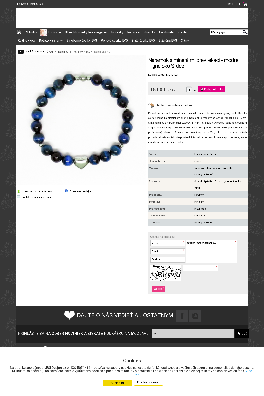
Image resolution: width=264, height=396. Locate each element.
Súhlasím (117, 383)
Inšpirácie (54, 32)
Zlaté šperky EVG (143, 40)
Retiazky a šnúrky (51, 40)
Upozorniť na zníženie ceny (37, 191)
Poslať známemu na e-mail (36, 197)
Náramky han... (82, 51)
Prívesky (117, 32)
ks (195, 90)
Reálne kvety (26, 40)
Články (185, 40)
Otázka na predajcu (81, 191)
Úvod (50, 51)
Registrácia (36, 3)
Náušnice (133, 32)
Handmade (166, 32)
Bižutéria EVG (168, 40)
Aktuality (31, 32)
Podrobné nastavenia (148, 382)
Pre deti (182, 32)
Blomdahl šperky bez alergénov (86, 32)
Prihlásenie (22, 3)
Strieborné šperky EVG (82, 40)
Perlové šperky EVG (114, 40)
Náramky (149, 32)
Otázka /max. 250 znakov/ (212, 251)
